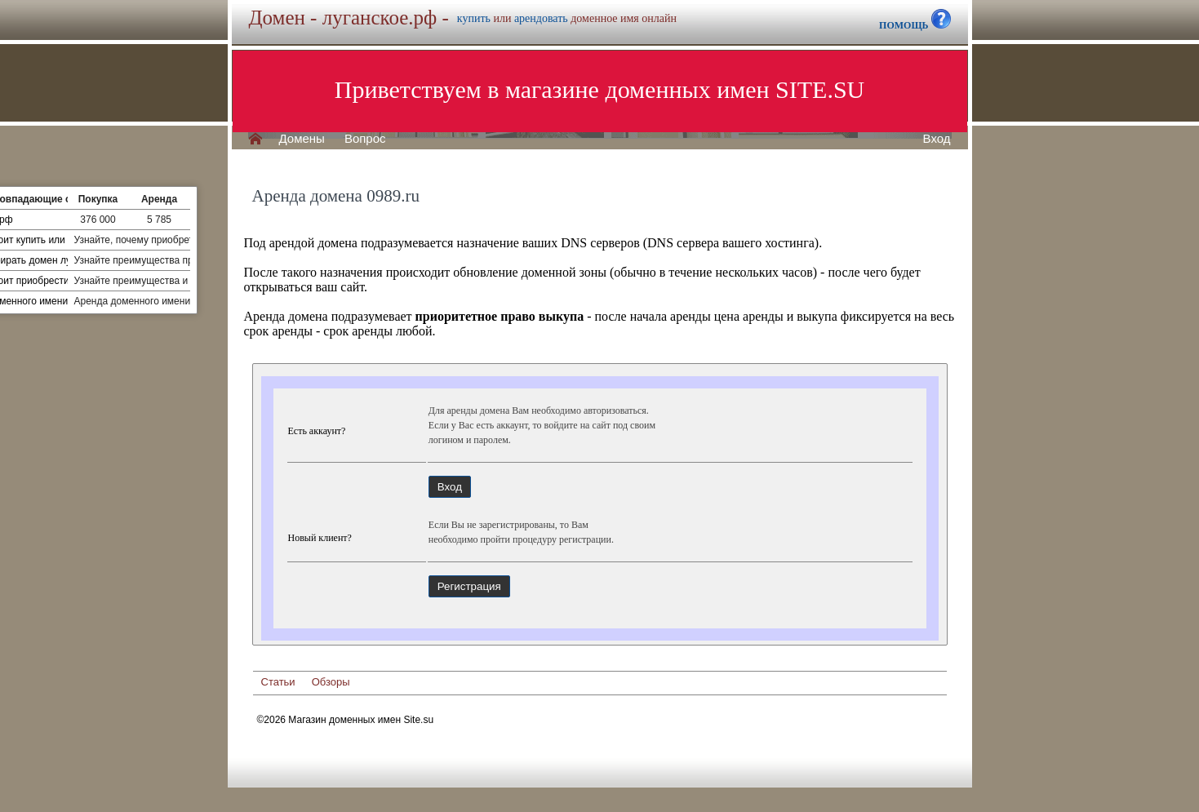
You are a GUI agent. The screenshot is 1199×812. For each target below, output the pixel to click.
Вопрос (365, 138)
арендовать (541, 18)
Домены (302, 138)
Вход (937, 138)
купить (474, 18)
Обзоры (331, 682)
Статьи (278, 682)
